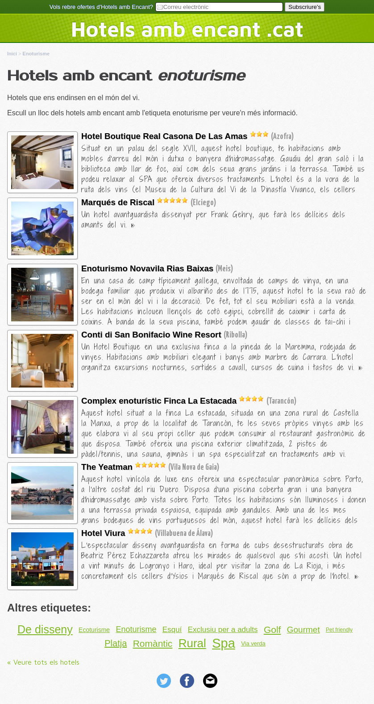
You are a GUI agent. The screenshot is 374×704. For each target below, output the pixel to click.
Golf (272, 629)
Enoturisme (136, 629)
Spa (223, 643)
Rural (192, 643)
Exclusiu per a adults (223, 629)
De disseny (45, 629)
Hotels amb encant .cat (187, 28)
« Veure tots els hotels (43, 662)
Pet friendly (339, 630)
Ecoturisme (94, 629)
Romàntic (153, 643)
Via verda (253, 643)
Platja (115, 643)
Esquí (172, 629)
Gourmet (303, 629)
